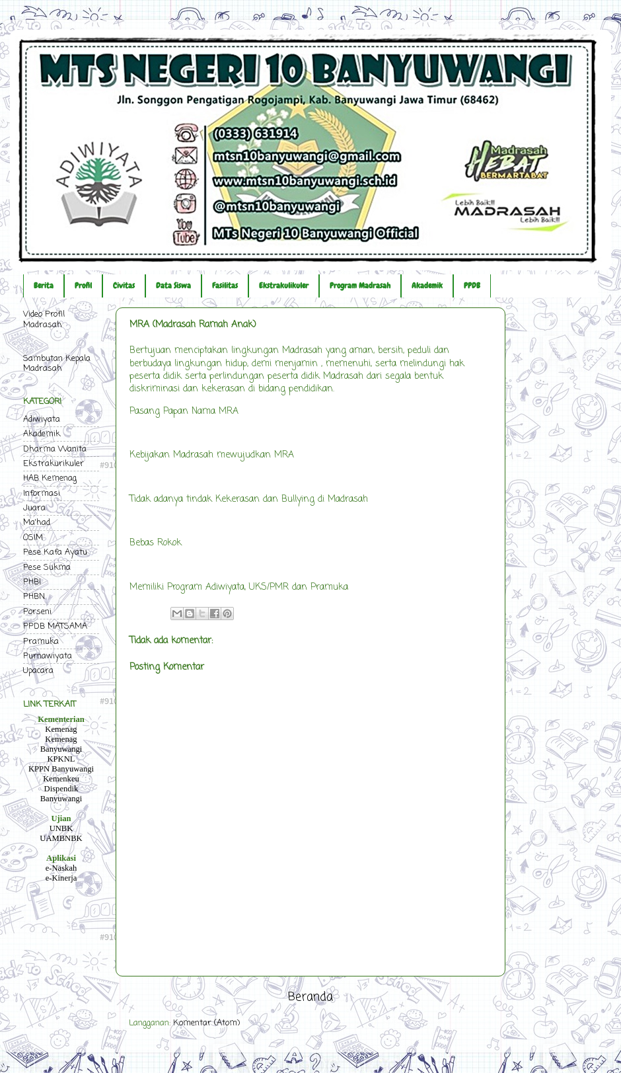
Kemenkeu (61, 778)
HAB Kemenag (50, 478)
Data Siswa (173, 285)
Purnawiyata (47, 656)
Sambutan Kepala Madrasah (57, 363)
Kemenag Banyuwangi (61, 744)
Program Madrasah (360, 285)
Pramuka (41, 641)
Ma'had (36, 522)
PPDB (472, 285)
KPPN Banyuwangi (61, 769)
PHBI (32, 582)
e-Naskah (61, 868)
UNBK (61, 828)
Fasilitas (225, 285)
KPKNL (61, 759)
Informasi (41, 493)
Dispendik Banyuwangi (61, 793)
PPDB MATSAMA (55, 626)
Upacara (38, 670)
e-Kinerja (61, 878)
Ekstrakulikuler (284, 285)
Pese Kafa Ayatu (55, 552)
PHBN (34, 596)
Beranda (310, 997)
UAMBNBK (61, 838)
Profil (83, 285)
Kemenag (61, 729)
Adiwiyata (41, 419)
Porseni (37, 612)
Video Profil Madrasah (44, 319)
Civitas (124, 285)
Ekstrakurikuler (53, 463)
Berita (44, 285)
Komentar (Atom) (206, 1023)
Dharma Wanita (55, 449)
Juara (34, 508)
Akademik (427, 285)
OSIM (33, 538)
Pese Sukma (47, 567)
